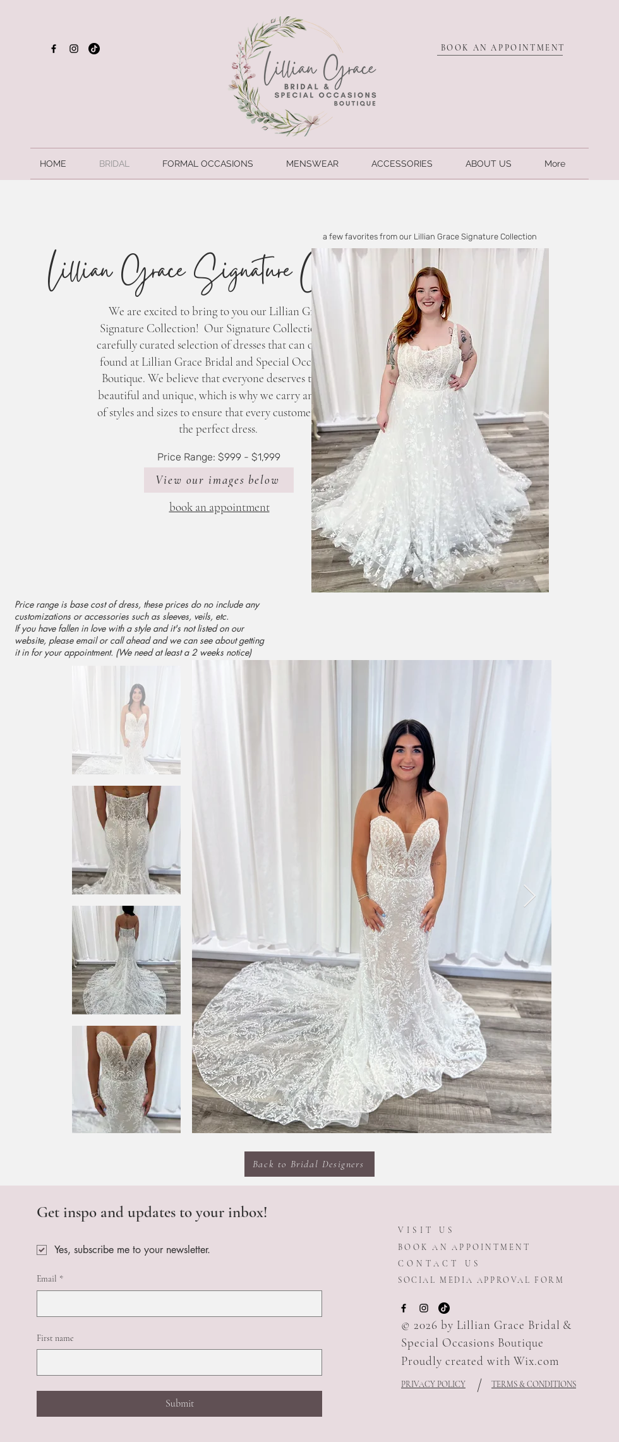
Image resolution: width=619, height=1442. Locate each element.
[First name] (175, 1362)
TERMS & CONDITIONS (533, 1384)
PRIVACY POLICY (433, 1384)
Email (50, 1279)
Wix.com (536, 1361)
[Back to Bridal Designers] (309, 1164)
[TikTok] (94, 48)
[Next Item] (529, 896)
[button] (430, 420)
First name (55, 1338)
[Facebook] (53, 48)
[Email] (175, 1303)
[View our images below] (219, 480)
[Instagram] (74, 48)
